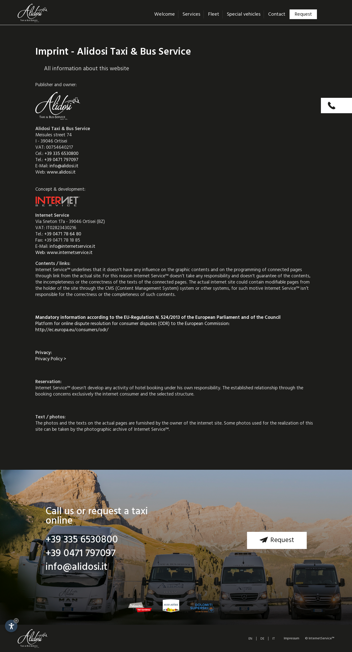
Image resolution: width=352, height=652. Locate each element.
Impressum (291, 638)
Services (191, 14)
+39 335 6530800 (61, 153)
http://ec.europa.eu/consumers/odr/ (71, 330)
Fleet (213, 14)
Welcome (164, 14)
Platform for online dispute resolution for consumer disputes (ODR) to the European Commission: (158, 320)
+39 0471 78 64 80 (62, 234)
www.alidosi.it (61, 172)
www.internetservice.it (70, 252)
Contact (276, 14)
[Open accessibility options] (11, 626)
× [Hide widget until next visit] (16, 620)
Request (303, 14)
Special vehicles (243, 14)
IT (273, 639)
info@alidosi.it (64, 166)
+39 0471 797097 (61, 160)
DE (262, 639)
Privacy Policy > (50, 359)
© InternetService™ (319, 638)
